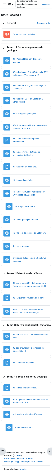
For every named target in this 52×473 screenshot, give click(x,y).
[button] (11, 4)
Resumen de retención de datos (18, 458)
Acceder (46, 4)
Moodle (23, 469)
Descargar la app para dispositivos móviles (23, 461)
